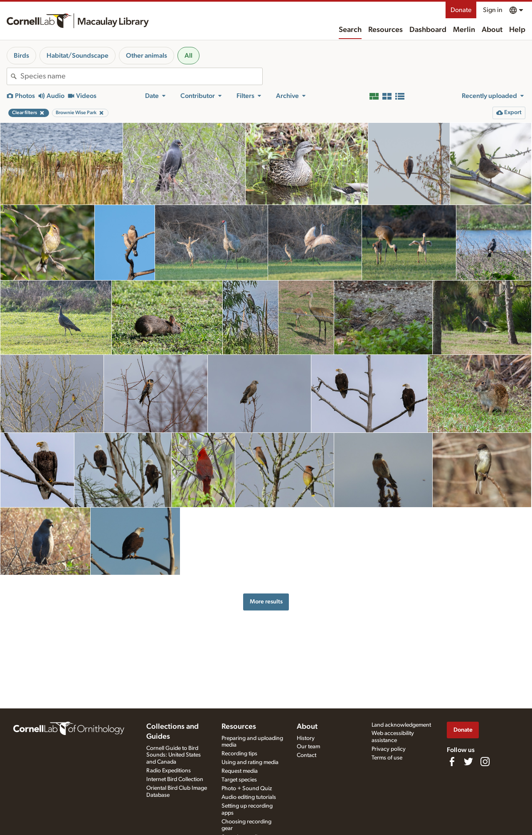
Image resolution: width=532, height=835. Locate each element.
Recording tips (239, 754)
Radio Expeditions (168, 771)
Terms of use (387, 758)
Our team (308, 747)
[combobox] (141, 76)
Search (350, 30)
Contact (306, 755)
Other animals (146, 55)
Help (517, 30)
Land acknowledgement (401, 725)
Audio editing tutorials (249, 797)
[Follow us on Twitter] (468, 762)
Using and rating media (250, 762)
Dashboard (427, 30)
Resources (385, 30)
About (492, 30)
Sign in (492, 10)
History (306, 738)
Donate (461, 10)
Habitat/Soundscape (77, 55)
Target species (239, 780)
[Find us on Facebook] (452, 762)
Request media (240, 771)
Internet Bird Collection (174, 779)
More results (266, 601)
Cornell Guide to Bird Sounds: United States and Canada (173, 755)
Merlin (464, 30)
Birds (21, 55)
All (188, 55)
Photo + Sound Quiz (247, 788)
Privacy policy (389, 749)
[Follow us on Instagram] (485, 762)
